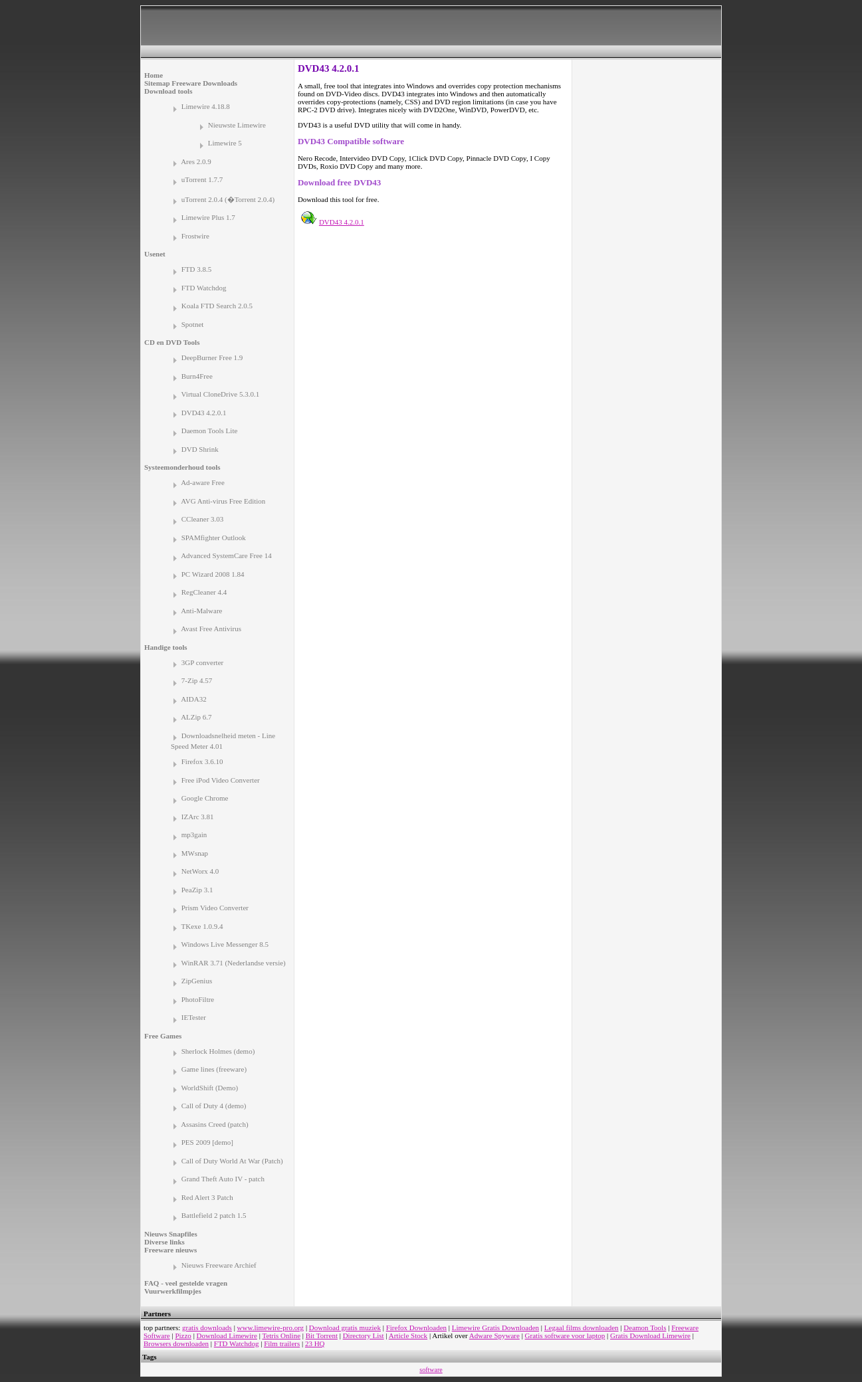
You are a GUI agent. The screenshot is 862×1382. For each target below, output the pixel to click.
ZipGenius (196, 981)
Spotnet (192, 324)
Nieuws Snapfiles (170, 1234)
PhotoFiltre (198, 999)
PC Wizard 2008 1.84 (213, 574)
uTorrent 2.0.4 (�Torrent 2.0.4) (228, 199)
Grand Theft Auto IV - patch (223, 1179)
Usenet (154, 254)
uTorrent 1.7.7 (202, 179)
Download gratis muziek (345, 1328)
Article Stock (408, 1335)
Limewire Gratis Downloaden (495, 1328)
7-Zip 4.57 (196, 680)
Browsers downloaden (176, 1343)
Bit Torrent (322, 1335)
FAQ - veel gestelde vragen (185, 1283)
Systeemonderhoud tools (182, 467)
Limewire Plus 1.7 (208, 217)
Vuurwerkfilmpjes (172, 1291)
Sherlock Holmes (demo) (218, 1051)
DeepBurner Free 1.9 (212, 357)
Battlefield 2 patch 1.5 (214, 1215)
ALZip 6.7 (196, 717)
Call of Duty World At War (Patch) (232, 1161)
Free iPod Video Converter (220, 780)
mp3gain (194, 835)
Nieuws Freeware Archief (219, 1265)
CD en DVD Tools (171, 342)
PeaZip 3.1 (197, 890)
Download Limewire (227, 1335)
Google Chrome (205, 798)
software (430, 1369)
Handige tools (165, 647)
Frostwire (195, 236)
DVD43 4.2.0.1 (204, 413)
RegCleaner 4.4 (204, 592)
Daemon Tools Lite (209, 431)
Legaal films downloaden (581, 1328)
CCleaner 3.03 (202, 519)
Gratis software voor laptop (565, 1335)
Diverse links (164, 1242)
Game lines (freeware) (214, 1069)
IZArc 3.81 (197, 817)
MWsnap (194, 853)
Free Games (162, 1036)
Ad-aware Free (203, 482)
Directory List (363, 1335)
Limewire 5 (225, 143)
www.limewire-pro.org (270, 1328)
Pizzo (183, 1335)
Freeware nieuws (170, 1250)
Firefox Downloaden (416, 1328)
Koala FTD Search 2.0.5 (217, 306)
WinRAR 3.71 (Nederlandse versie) (233, 963)
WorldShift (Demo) (210, 1088)
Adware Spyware (494, 1335)
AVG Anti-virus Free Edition (223, 501)
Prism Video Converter (215, 908)
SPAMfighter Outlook (213, 538)
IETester (193, 1017)
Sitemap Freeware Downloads (190, 83)
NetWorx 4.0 (200, 871)
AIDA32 (194, 699)
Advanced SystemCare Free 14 (226, 555)
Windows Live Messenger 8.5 (225, 944)
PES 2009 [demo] (207, 1142)
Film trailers (282, 1343)
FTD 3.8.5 (196, 269)
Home (153, 75)
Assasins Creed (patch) (214, 1124)
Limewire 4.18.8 (205, 106)
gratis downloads (207, 1328)
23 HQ (315, 1343)
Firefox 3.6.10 (202, 761)
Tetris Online (281, 1335)
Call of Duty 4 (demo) (214, 1106)
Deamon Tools (644, 1328)
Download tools (168, 91)
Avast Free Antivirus (211, 629)
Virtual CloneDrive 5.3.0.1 (220, 394)
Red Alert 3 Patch (207, 1197)
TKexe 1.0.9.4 (202, 926)
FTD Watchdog (204, 288)
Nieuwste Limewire (237, 125)
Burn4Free (197, 376)
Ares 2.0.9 (196, 161)
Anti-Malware (201, 611)
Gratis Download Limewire (650, 1335)
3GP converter (202, 662)
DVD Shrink (200, 449)
